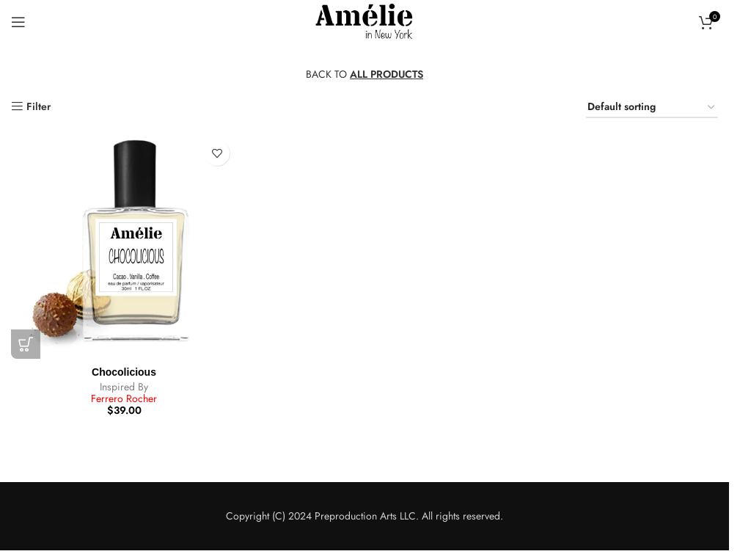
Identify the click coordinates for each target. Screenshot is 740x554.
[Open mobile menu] (18, 22)
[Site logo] (364, 20)
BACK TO (364, 74)
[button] (25, 344)
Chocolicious (124, 372)
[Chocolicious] (124, 246)
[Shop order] (652, 107)
